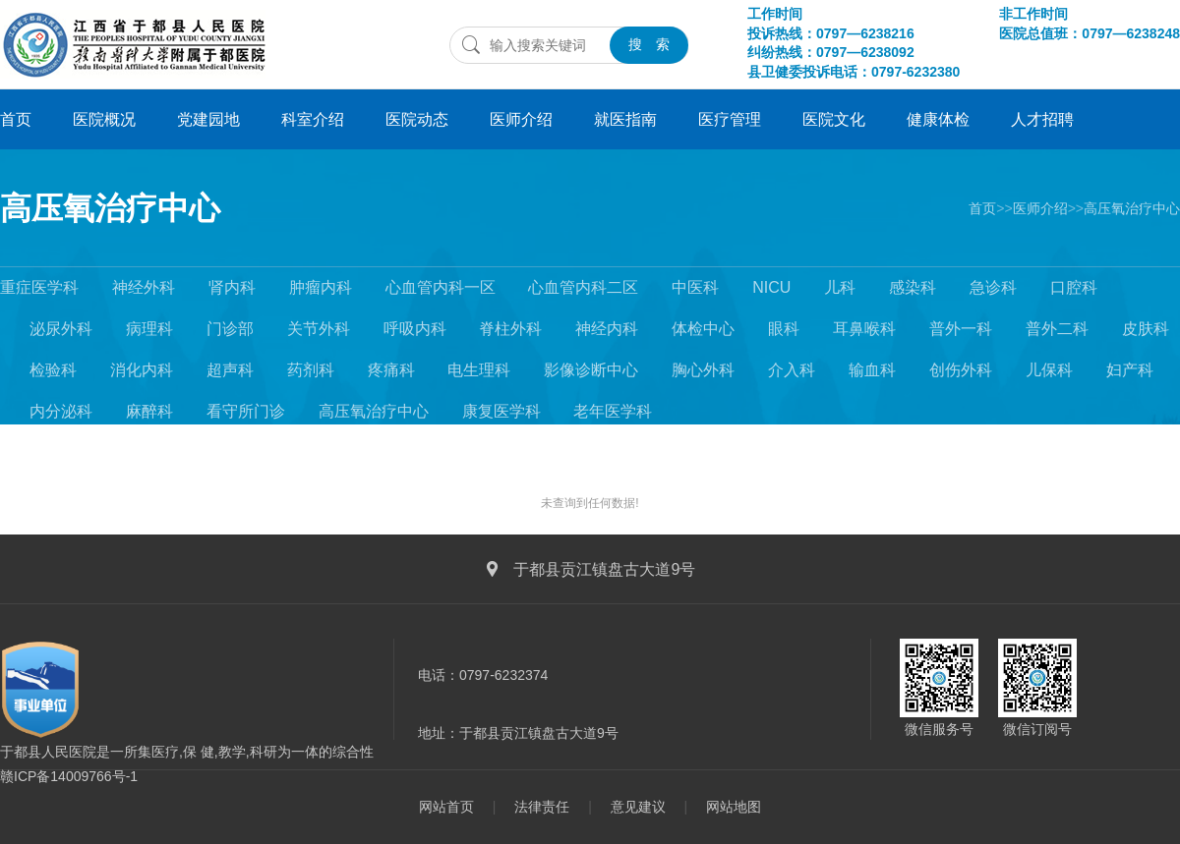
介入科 (791, 370)
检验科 (53, 370)
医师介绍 (521, 119)
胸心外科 (703, 370)
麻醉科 (149, 411)
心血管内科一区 (440, 287)
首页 (15, 119)
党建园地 (208, 119)
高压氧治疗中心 (110, 208)
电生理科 (478, 370)
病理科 (149, 328)
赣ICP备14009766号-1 (69, 776)
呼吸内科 (415, 328)
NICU (771, 287)
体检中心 (703, 328)
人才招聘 (1042, 119)
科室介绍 (312, 119)
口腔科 (1073, 287)
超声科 (230, 370)
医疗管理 (729, 119)
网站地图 (733, 807)
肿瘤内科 (320, 287)
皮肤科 (1145, 328)
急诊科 (993, 287)
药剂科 (310, 370)
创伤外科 (960, 370)
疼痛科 (391, 370)
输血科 (872, 370)
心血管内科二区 (583, 287)
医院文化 (833, 119)
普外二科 (1057, 328)
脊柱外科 (510, 328)
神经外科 (143, 287)
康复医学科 (501, 411)
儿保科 (1049, 370)
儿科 (840, 287)
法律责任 (541, 807)
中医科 (695, 287)
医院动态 (416, 119)
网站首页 (446, 807)
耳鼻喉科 (864, 328)
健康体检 (938, 119)
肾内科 (232, 287)
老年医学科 (612, 411)
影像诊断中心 (591, 370)
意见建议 (638, 807)
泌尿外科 (61, 328)
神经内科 (606, 328)
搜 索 (649, 44)
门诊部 (230, 328)
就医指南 (625, 119)
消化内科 (141, 370)
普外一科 (960, 328)
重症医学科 (39, 287)
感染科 (912, 287)
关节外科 (318, 328)
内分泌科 (61, 411)
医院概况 (104, 119)
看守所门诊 (245, 411)
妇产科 (1129, 370)
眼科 (783, 328)
